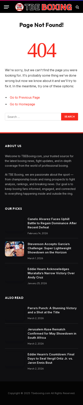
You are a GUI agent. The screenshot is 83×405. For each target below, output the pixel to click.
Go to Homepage (22, 104)
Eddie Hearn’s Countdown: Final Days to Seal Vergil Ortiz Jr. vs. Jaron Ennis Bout (51, 358)
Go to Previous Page (25, 97)
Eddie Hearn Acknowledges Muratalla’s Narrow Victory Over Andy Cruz (51, 273)
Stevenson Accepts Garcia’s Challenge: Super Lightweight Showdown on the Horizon (49, 248)
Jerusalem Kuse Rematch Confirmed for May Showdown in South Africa (52, 333)
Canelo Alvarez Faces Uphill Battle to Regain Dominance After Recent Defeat (52, 223)
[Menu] (6, 7)
